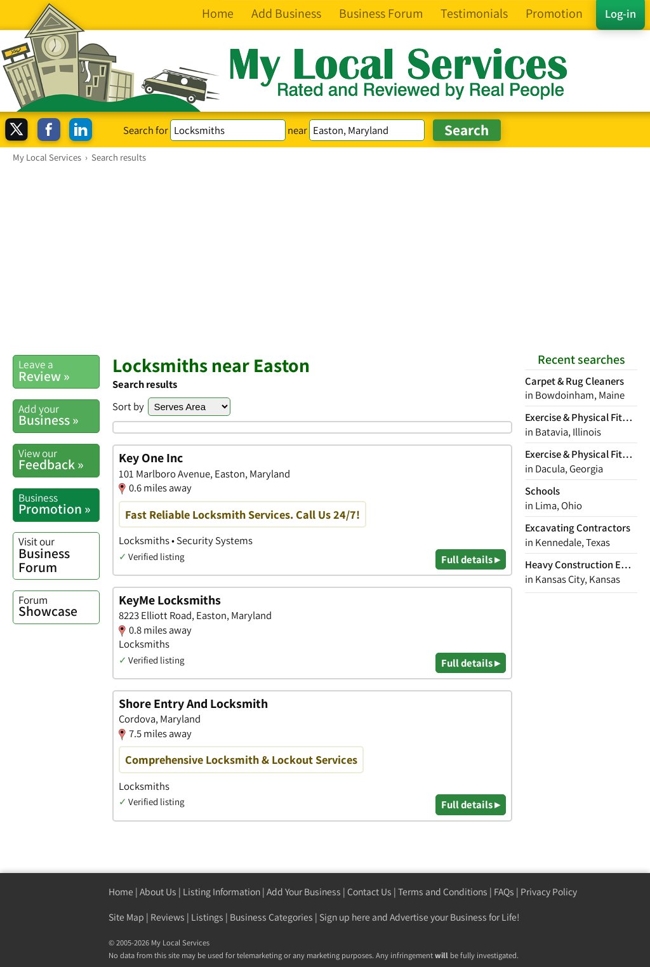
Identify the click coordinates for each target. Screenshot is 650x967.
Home (121, 892)
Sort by (128, 406)
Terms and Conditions (443, 892)
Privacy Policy (549, 892)
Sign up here (344, 917)
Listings (207, 917)
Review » (58, 371)
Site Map (126, 917)
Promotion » (58, 504)
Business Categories (271, 917)
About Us (158, 892)
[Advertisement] (325, 258)
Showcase (58, 606)
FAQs (504, 892)
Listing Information (221, 892)
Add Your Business (304, 892)
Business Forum (58, 554)
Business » (58, 415)
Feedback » (58, 460)
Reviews (167, 917)
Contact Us (369, 892)
